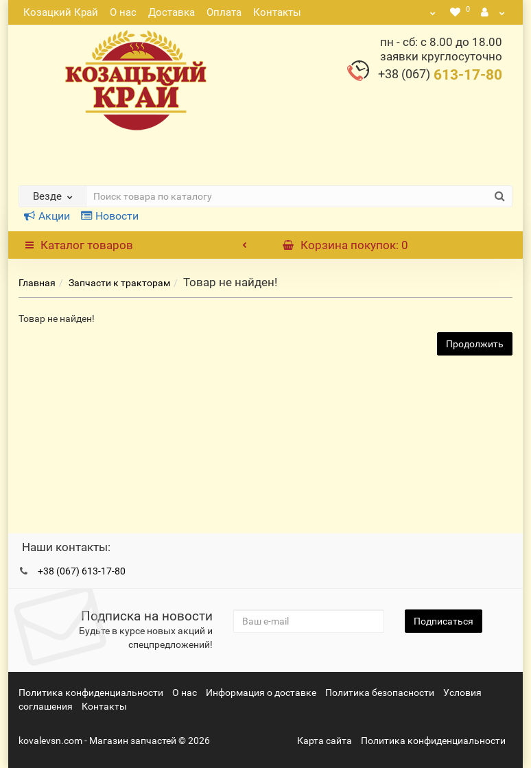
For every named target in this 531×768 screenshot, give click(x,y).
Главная (37, 282)
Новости (110, 215)
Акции (47, 215)
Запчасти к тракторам (119, 282)
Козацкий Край (60, 12)
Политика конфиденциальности (91, 692)
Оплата (223, 12)
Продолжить (475, 343)
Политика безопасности (379, 692)
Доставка (171, 12)
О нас (123, 12)
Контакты (277, 12)
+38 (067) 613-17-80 (82, 571)
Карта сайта (324, 740)
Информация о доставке (261, 692)
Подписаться (443, 621)
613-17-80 (440, 75)
